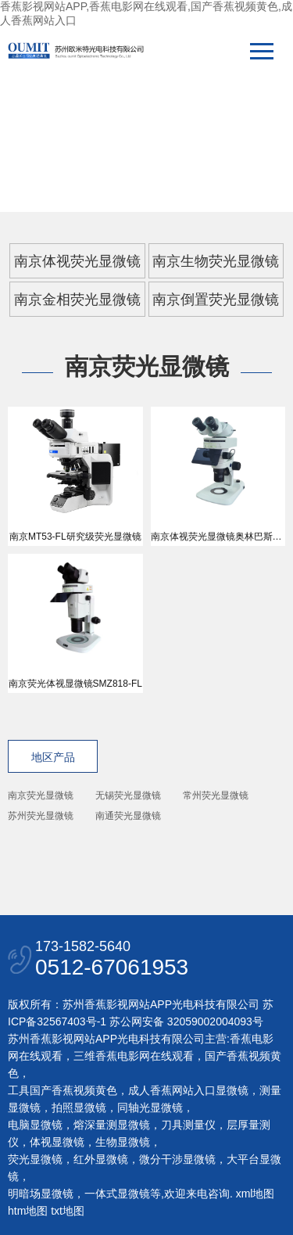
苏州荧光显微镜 (40, 815)
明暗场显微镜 (40, 1193)
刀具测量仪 (188, 1124)
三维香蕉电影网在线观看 (133, 1056)
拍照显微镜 (79, 1107)
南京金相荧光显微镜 (77, 299)
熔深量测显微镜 (111, 1124)
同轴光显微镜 (150, 1107)
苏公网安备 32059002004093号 (184, 1021)
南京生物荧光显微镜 (215, 261)
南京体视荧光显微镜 (77, 261)
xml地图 (255, 1193)
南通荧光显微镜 (128, 815)
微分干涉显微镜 (177, 1159)
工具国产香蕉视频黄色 (62, 1090)
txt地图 (67, 1210)
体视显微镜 (57, 1142)
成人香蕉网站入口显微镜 (188, 1090)
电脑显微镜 (35, 1124)
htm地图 (28, 1210)
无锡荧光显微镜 (128, 795)
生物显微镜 (122, 1142)
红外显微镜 (100, 1159)
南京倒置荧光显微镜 (215, 299)
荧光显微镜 (35, 1159)
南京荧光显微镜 (40, 795)
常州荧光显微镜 (215, 795)
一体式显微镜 (117, 1193)
